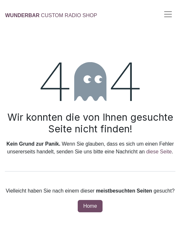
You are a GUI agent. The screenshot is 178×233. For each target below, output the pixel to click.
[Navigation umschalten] (168, 14)
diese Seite (159, 151)
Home (90, 206)
